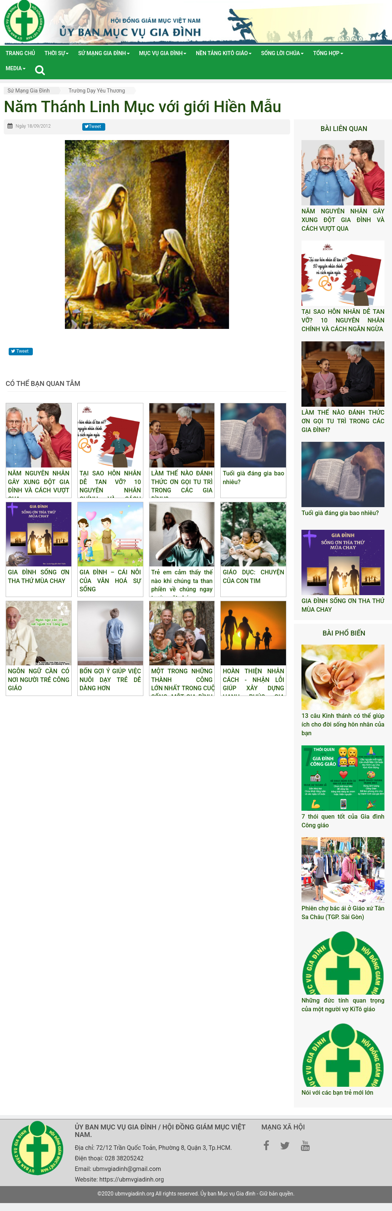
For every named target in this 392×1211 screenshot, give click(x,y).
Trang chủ (20, 53)
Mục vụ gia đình (163, 53)
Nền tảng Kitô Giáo (224, 53)
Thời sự (57, 53)
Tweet (93, 126)
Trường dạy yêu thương (97, 91)
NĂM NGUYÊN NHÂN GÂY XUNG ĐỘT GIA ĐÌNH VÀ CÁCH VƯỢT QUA (342, 220)
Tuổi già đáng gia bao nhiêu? (340, 513)
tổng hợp (328, 53)
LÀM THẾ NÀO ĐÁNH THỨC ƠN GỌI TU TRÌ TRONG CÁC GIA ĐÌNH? (342, 421)
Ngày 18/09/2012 (33, 126)
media (16, 68)
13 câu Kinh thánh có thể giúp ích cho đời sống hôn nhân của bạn (342, 724)
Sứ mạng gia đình (103, 53)
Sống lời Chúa (282, 53)
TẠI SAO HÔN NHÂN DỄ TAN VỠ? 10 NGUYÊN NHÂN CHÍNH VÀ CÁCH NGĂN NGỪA (342, 320)
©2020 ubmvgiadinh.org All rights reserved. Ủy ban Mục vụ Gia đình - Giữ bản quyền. (195, 1194)
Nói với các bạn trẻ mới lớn (337, 1092)
